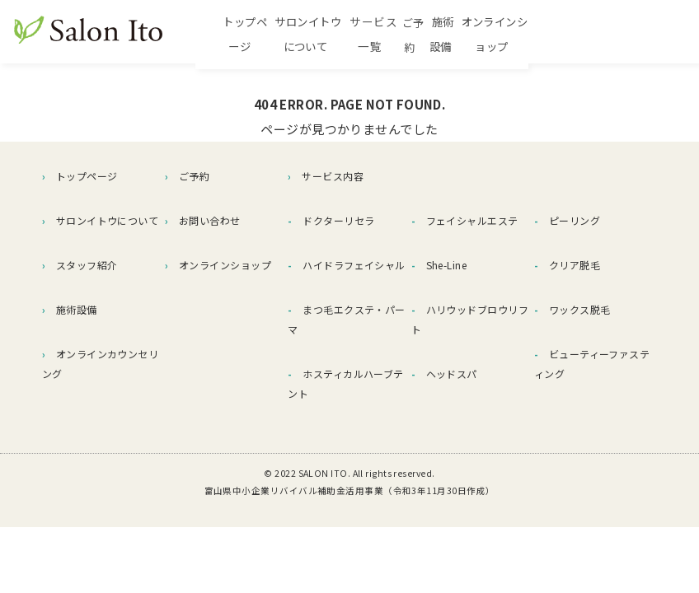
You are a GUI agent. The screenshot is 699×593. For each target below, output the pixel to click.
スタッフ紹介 (80, 265)
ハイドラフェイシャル (346, 265)
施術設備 (545, 35)
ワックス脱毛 (572, 309)
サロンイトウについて (343, 35)
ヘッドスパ (444, 374)
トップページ (244, 35)
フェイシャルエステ (464, 220)
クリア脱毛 (567, 265)
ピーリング (567, 220)
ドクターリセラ (331, 220)
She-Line (439, 265)
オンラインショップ (624, 35)
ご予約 (499, 35)
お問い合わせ (203, 220)
